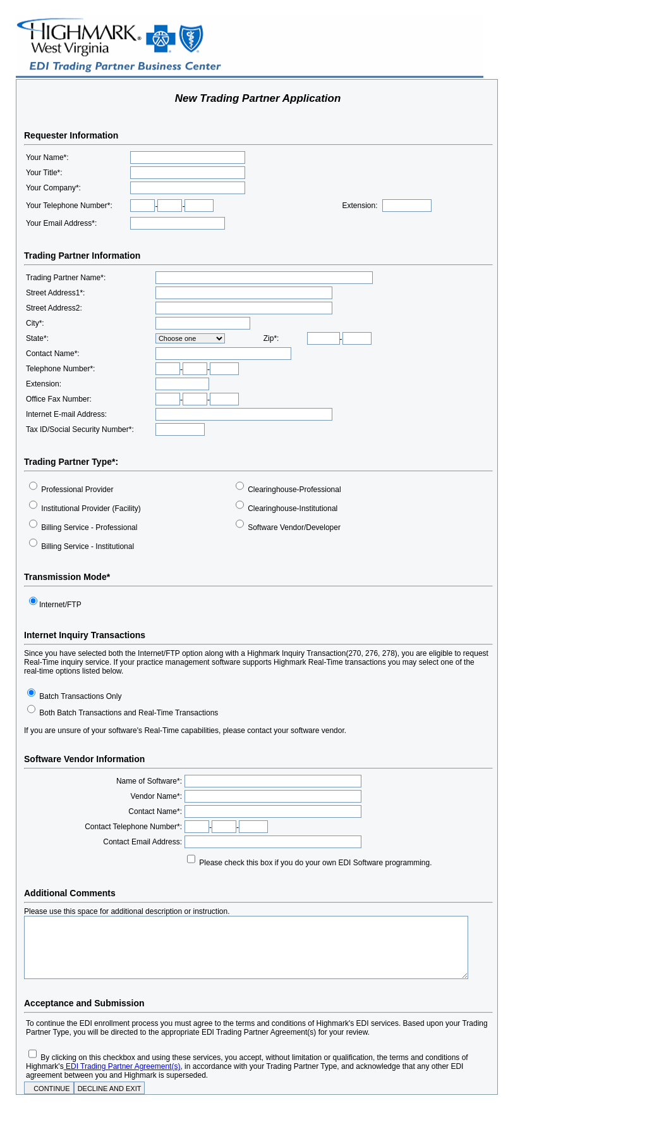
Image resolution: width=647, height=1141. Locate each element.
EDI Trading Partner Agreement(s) (122, 1066)
